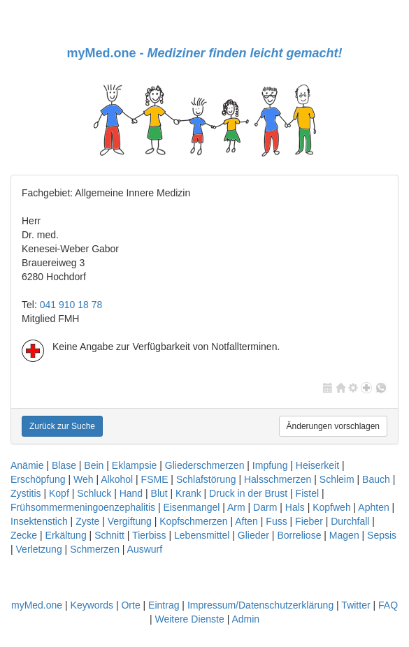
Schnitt (109, 535)
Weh (83, 479)
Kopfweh (331, 507)
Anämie (26, 465)
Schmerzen (95, 549)
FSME (154, 479)
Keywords (92, 605)
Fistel (307, 493)
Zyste (87, 521)
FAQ (388, 605)
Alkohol (117, 479)
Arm (236, 507)
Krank (188, 493)
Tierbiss (149, 535)
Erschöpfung (38, 479)
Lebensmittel (201, 535)
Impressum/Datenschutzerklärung (260, 605)
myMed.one (36, 605)
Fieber (309, 521)
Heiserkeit (317, 465)
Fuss (276, 521)
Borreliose (299, 535)
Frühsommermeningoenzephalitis (82, 507)
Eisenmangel (191, 507)
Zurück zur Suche (62, 426)
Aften (246, 521)
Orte (130, 605)
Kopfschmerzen (193, 521)
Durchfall (350, 521)
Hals (295, 507)
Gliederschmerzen (205, 465)
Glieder (253, 535)
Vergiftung (130, 521)
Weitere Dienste (189, 619)
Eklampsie (134, 465)
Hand (131, 493)
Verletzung (39, 549)
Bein (93, 465)
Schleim (337, 479)
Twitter (355, 605)
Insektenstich (39, 521)
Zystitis (25, 493)
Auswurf (145, 549)
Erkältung (66, 535)
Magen (344, 535)
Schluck (94, 493)
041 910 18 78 (71, 304)
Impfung (270, 465)
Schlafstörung (206, 479)
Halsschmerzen (277, 479)
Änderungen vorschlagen (333, 426)
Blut (159, 493)
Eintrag (163, 605)
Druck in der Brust (248, 493)
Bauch (376, 479)
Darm (265, 507)
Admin (245, 619)
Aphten (373, 507)
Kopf (59, 493)
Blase (64, 465)
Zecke (23, 535)
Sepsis (381, 535)
